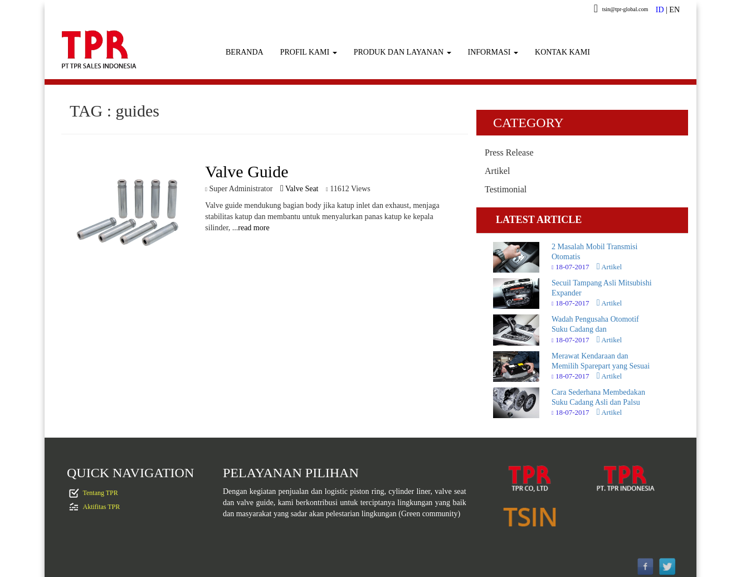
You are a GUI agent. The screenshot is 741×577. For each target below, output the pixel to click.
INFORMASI (493, 52)
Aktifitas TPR (101, 506)
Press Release (509, 152)
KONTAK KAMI (562, 52)
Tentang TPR (100, 492)
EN (674, 10)
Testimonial (505, 189)
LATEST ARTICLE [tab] (539, 219)
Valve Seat (299, 189)
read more (253, 228)
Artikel (497, 171)
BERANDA (245, 52)
